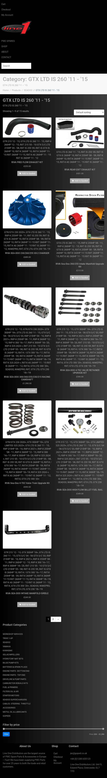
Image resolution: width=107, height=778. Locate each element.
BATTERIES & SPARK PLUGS (15, 667)
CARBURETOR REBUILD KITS (15, 683)
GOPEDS (6, 716)
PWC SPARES (8, 41)
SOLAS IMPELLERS (11, 654)
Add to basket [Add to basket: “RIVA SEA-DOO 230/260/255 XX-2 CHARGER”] (28, 264)
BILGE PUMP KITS (11, 663)
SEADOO (6, 642)
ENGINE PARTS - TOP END (14, 675)
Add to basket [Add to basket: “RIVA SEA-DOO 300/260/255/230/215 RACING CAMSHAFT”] (28, 390)
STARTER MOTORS (11, 695)
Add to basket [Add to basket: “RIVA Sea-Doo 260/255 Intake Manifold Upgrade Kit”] (81, 277)
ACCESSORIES (9, 708)
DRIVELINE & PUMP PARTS (14, 679)
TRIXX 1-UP (8, 638)
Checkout (6, 9)
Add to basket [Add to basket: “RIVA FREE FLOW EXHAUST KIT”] (28, 173)
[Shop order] (89, 112)
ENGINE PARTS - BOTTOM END (16, 671)
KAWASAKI (7, 650)
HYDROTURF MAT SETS (13, 659)
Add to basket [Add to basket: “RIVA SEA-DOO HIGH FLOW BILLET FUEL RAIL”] (81, 501)
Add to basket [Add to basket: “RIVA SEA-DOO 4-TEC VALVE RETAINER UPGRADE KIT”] (81, 384)
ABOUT (4, 52)
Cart (3, 4)
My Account (7, 15)
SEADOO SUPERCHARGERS (15, 700)
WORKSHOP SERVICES (13, 634)
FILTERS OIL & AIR (11, 691)
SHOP (4, 46)
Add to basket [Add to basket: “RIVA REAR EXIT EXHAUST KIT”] (81, 180)
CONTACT (6, 57)
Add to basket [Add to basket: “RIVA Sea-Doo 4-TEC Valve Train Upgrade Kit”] (28, 494)
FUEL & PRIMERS (10, 687)
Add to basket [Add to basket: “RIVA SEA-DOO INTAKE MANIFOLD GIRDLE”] (28, 604)
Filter (6, 734)
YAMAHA (7, 646)
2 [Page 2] (53, 619)
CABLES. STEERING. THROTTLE (17, 704)
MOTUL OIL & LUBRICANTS (14, 712)
